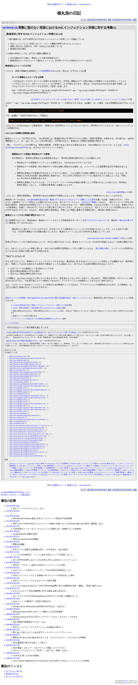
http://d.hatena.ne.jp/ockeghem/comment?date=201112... (28, 396)
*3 (5, 244)
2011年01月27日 (13, 526)
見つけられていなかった (95, 221)
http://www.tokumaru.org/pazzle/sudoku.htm (24, 416)
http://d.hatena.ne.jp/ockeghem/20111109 (23, 380)
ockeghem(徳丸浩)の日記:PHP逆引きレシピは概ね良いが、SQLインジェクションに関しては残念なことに (43, 333)
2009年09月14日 (13, 630)
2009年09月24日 (13, 620)
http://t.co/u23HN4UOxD (18, 421)
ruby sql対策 (64, 468)
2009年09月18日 (13, 625)
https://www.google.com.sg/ (19, 400)
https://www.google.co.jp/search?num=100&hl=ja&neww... (29, 390)
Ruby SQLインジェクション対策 (63, 473)
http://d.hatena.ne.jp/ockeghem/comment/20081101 (26, 448)
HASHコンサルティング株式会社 (15, 495)
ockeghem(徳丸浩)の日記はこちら (15, 492)
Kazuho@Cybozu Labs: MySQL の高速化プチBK (106, 238)
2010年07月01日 (13, 557)
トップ (83, 20)
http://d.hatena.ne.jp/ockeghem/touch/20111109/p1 (26, 372)
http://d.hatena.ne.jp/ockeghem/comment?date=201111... (28, 444)
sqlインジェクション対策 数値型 (30, 468)
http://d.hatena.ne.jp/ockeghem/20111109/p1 (24, 362)
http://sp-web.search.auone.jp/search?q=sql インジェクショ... (30, 426)
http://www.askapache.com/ (18, 394)
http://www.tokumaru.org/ (18, 360)
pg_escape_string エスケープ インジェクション (88, 468)
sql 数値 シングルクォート (102, 466)
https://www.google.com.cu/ (19, 402)
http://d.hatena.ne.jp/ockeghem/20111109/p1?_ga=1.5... (27, 452)
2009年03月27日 (13, 645)
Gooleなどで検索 (88, 202)
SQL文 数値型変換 (88, 470)
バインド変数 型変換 (117, 473)
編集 (135, 20)
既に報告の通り (102, 249)
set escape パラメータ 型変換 (58, 464)
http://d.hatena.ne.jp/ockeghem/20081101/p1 (24, 374)
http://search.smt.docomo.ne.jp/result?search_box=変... (27, 428)
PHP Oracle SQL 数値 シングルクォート (92, 473)
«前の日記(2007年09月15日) (96, 20)
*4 (53, 278)
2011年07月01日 (13, 511)
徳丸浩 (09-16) (12, 674)
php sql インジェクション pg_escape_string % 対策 (27, 464)
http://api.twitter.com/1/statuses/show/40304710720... (27, 456)
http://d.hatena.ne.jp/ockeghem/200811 (22, 454)
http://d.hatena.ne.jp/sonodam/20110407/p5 (23, 442)
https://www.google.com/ (18, 370)
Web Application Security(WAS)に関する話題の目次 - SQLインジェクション (59, 298)
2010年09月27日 (13, 547)
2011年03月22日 (13, 521)
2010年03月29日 (13, 573)
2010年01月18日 (13, 594)
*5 (47, 287)
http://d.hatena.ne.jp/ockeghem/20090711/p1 (24, 364)
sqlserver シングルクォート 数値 (78, 466)
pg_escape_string (28, 477)
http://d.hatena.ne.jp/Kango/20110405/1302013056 (26, 358)
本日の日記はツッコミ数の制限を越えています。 (28, 328)
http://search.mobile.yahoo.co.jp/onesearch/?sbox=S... (27, 432)
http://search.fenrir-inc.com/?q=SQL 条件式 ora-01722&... (29, 436)
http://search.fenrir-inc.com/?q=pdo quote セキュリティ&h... (29, 434)
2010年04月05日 (13, 568)
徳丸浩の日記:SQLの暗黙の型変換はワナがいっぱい (24, 341)
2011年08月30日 (13, 506)
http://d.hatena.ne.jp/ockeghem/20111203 (23, 450)
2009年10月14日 (13, 604)
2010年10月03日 (13, 542)
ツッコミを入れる (11, 323)
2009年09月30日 (13, 614)
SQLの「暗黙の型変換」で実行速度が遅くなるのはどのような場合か (38, 308)
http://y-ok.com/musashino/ (18, 414)
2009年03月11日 (13, 653)
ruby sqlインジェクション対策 (29, 466)
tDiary (126, 681)
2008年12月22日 (13, 658)
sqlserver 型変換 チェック (35, 470)
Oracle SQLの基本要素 (115, 192)
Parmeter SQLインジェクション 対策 (84, 464)
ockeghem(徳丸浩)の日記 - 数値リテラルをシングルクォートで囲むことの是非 (61, 200)
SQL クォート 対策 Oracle (70, 470)
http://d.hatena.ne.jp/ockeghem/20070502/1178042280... (28, 366)
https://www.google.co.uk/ (18, 388)
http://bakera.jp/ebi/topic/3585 (19, 378)
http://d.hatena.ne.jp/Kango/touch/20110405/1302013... (27, 384)
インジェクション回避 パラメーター (64, 475)
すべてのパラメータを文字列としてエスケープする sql (100, 475)
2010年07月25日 (13, 552)
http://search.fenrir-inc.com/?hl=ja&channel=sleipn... (27, 438)
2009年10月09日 (13, 609)
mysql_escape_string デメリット (119, 468)
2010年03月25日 (13, 578)
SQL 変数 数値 (52, 470)
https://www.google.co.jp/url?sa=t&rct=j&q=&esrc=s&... (28, 386)
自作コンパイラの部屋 (15, 298)
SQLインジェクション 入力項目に (36, 473)
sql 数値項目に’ (51, 468)
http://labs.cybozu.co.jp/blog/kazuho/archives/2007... (27, 368)
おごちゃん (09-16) (14, 671)
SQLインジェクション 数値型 (109, 470)
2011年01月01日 (13, 537)
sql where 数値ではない (108, 464)
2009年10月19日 (13, 599)
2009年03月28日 (13, 640)
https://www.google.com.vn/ (19, 406)
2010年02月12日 (13, 589)
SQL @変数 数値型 (16, 470)
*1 (111, 125)
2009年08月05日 (13, 635)
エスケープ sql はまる (40, 475)
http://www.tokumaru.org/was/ (19, 382)
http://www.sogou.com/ (17, 418)
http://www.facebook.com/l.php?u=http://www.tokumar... (28, 420)
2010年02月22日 (13, 583)
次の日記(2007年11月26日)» (122, 20)
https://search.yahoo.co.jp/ (18, 412)
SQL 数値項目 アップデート (54, 466)
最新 (109, 20)
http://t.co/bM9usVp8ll (17, 423)
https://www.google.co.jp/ (18, 356)
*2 (106, 220)
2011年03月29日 (13, 516)
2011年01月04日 (13, 532)
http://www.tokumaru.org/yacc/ (20, 392)
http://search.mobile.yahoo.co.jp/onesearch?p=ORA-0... (27, 430)
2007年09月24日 (10, 28)
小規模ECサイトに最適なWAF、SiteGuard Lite (71, 4)
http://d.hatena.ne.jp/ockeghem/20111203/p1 (24, 376)
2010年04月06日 (13, 563)
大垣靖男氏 (46, 71)
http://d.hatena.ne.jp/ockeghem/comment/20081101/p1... (28, 446)
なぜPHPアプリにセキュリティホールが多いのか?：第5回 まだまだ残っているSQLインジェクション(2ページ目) (77, 99)
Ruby (124, 683)
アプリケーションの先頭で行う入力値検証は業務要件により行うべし (38, 319)
